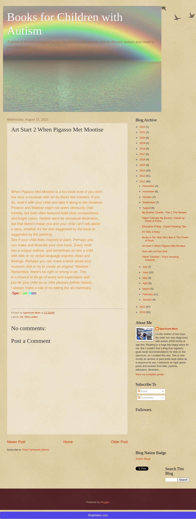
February (148, 294)
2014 (143, 170)
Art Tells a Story (151, 231)
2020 (143, 137)
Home (68, 442)
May (145, 277)
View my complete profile (150, 374)
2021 (143, 132)
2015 (143, 165)
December (149, 185)
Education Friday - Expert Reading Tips (164, 226)
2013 (143, 175)
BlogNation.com (98, 515)
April (145, 283)
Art (21, 316)
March (146, 288)
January (147, 299)
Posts (142, 391)
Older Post (119, 442)
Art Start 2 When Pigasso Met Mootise (163, 245)
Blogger (104, 502)
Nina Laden (31, 316)
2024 (143, 126)
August (147, 207)
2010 (143, 312)
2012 (143, 181)
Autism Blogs (143, 458)
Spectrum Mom (32, 312)
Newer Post (16, 442)
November (149, 191)
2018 (143, 148)
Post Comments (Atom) (36, 449)
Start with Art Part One (154, 251)
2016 (143, 159)
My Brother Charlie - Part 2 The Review (164, 212)
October (147, 197)
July (145, 266)
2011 (143, 306)
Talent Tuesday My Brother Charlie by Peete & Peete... (163, 219)
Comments (145, 397)
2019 (143, 143)
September (149, 202)
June (146, 272)
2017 (143, 154)
